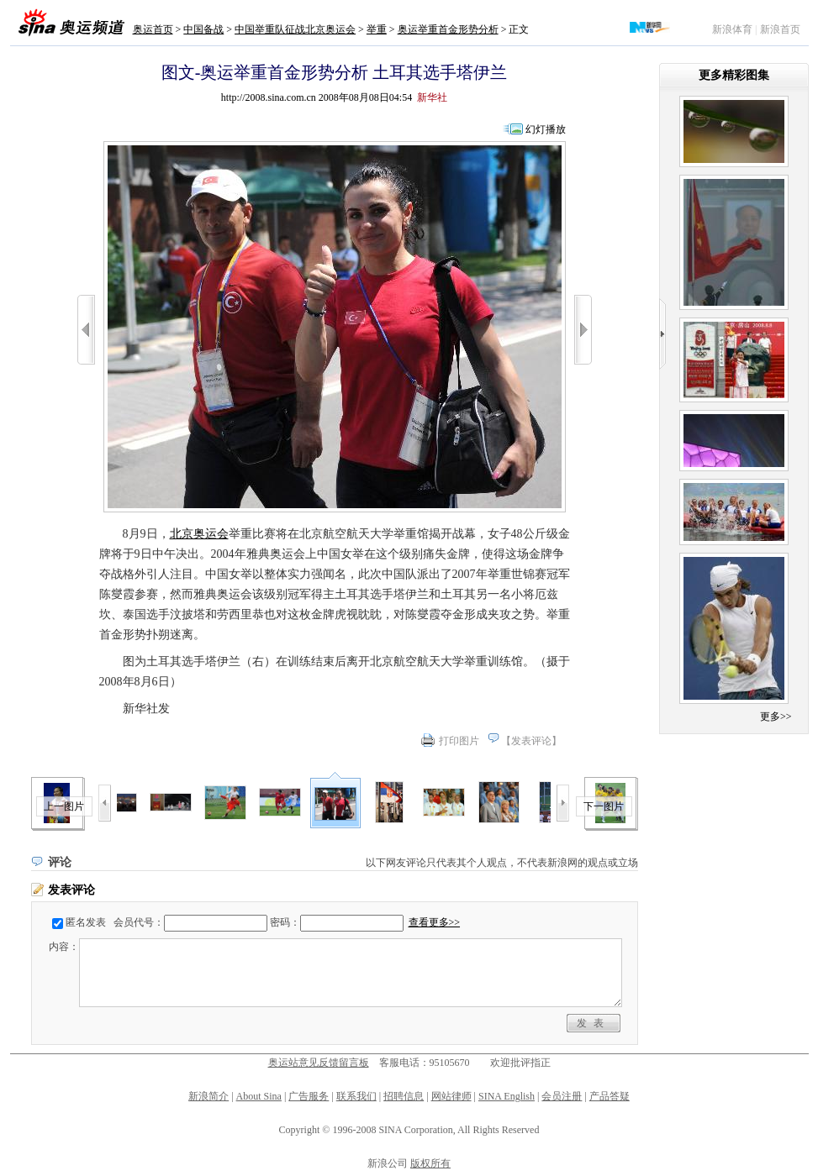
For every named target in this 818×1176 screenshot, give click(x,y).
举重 (377, 29)
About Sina (259, 1096)
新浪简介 (208, 1096)
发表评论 (531, 741)
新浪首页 (780, 29)
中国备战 (203, 29)
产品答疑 (609, 1096)
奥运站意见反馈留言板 (318, 1062)
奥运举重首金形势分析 (448, 29)
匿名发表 (86, 922)
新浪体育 (732, 29)
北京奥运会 (199, 534)
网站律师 (451, 1096)
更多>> (776, 716)
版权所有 (430, 1163)
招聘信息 (403, 1096)
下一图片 (603, 806)
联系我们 (356, 1096)
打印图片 (459, 741)
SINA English (506, 1096)
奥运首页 (153, 29)
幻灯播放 (545, 129)
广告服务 (308, 1096)
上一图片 (64, 806)
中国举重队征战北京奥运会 (295, 29)
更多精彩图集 (734, 75)
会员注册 (561, 1096)
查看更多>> (435, 922)
